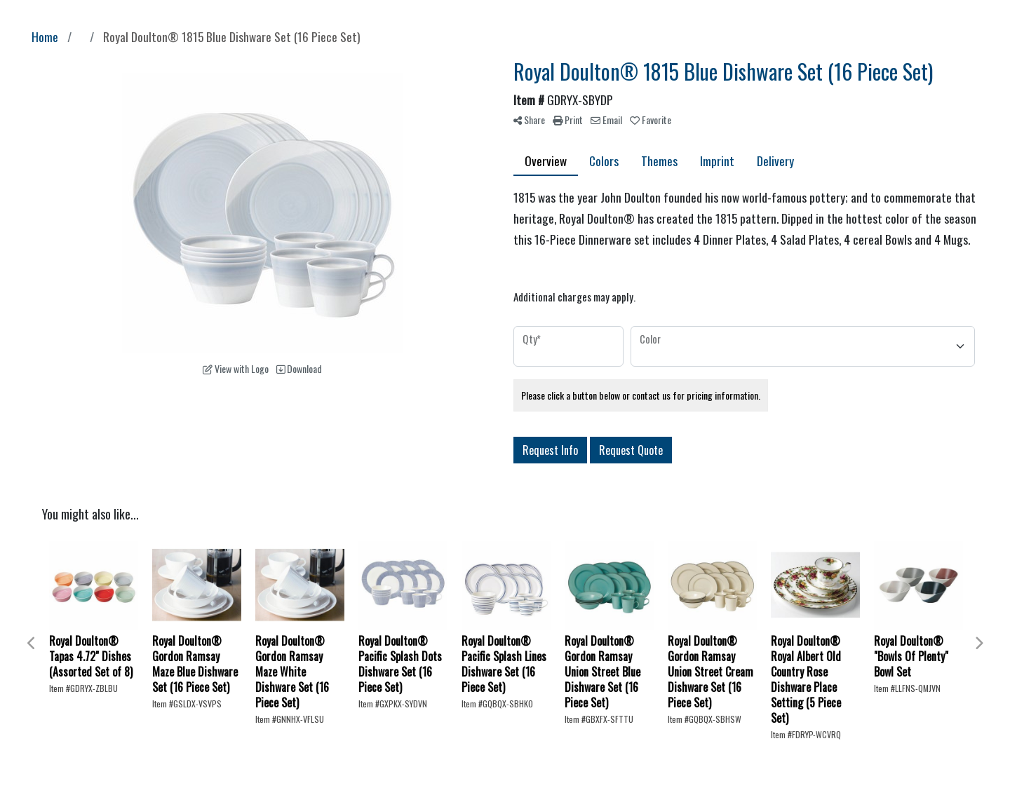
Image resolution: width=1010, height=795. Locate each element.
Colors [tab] (604, 160)
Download (299, 368)
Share (529, 119)
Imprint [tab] (717, 160)
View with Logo (236, 368)
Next (978, 644)
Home (45, 36)
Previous (32, 644)
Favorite (650, 119)
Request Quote (631, 450)
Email (606, 119)
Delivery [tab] (775, 160)
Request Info (550, 450)
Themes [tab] (659, 160)
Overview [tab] (546, 160)
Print (568, 119)
